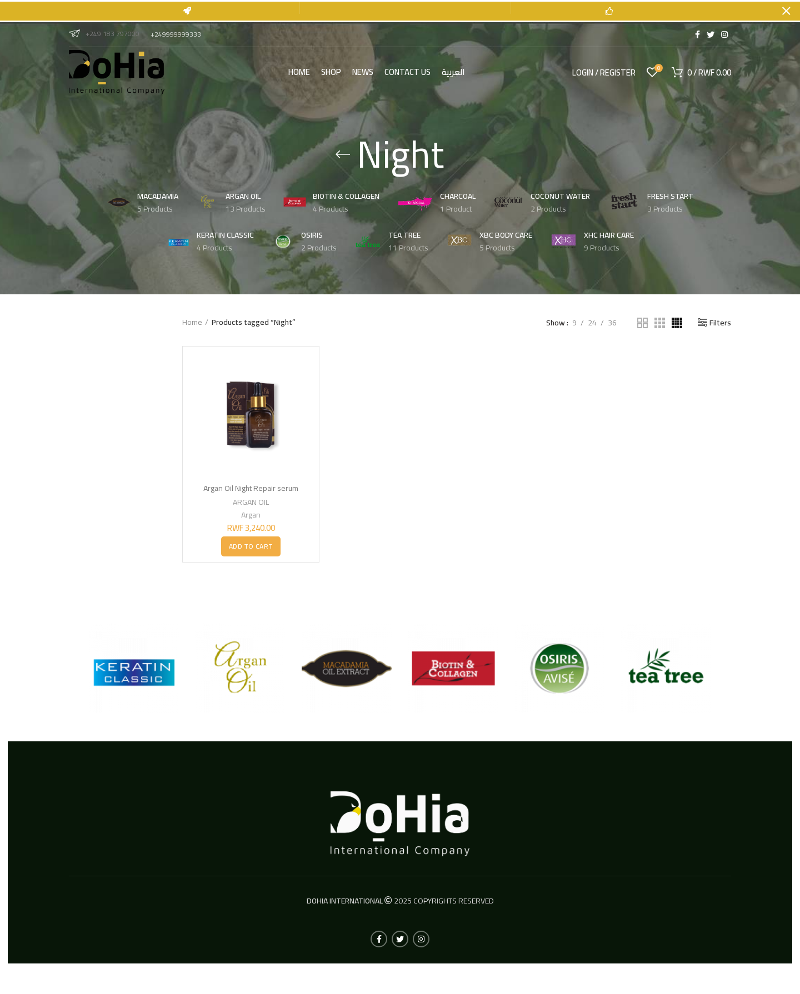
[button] (251, 546)
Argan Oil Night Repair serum (250, 488)
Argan (251, 515)
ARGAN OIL (251, 501)
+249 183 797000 (104, 33)
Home (192, 322)
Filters (720, 323)
